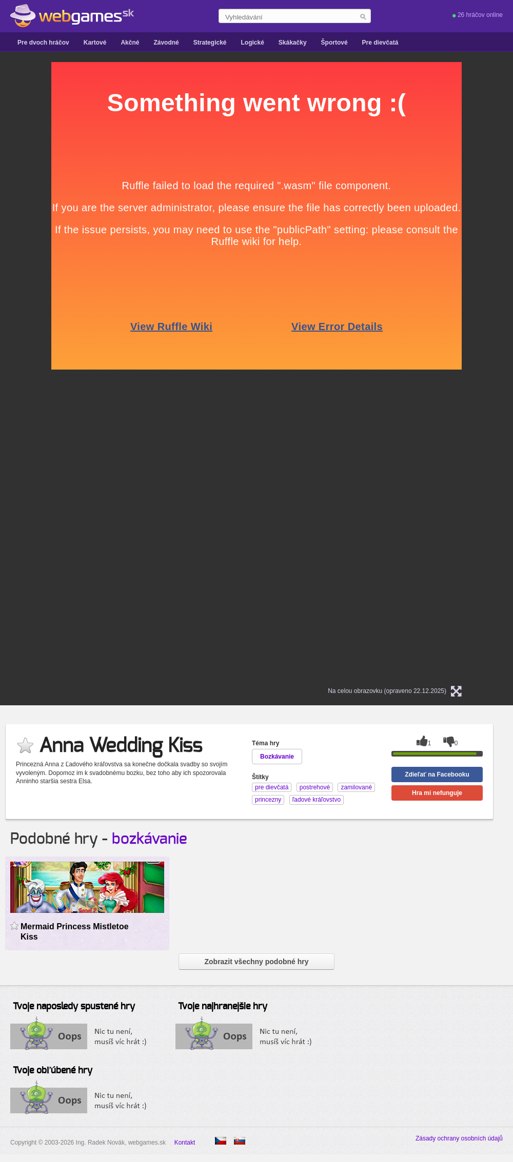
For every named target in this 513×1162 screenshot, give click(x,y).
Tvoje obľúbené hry (52, 1070)
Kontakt (184, 1142)
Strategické (210, 42)
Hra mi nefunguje (437, 793)
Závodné (166, 42)
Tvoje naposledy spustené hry (74, 1006)
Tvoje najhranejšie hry (222, 1006)
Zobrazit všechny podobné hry (256, 961)
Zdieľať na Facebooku (437, 774)
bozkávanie (149, 839)
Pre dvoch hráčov (43, 42)
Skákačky (293, 42)
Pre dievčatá (380, 42)
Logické (252, 42)
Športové (334, 42)
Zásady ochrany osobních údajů (459, 1138)
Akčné (130, 42)
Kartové (95, 42)
